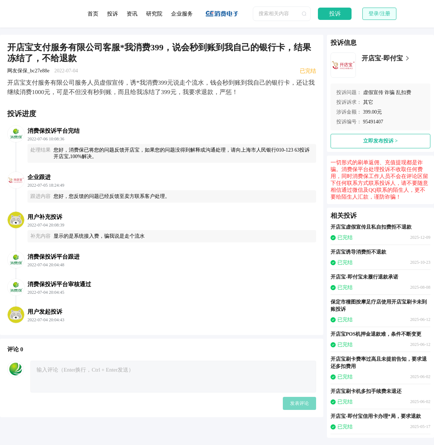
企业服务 (182, 14)
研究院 (154, 14)
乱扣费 (403, 92)
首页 (93, 14)
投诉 (112, 14)
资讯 (132, 14)
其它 (368, 102)
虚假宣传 (373, 92)
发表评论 (299, 403)
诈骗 (389, 92)
